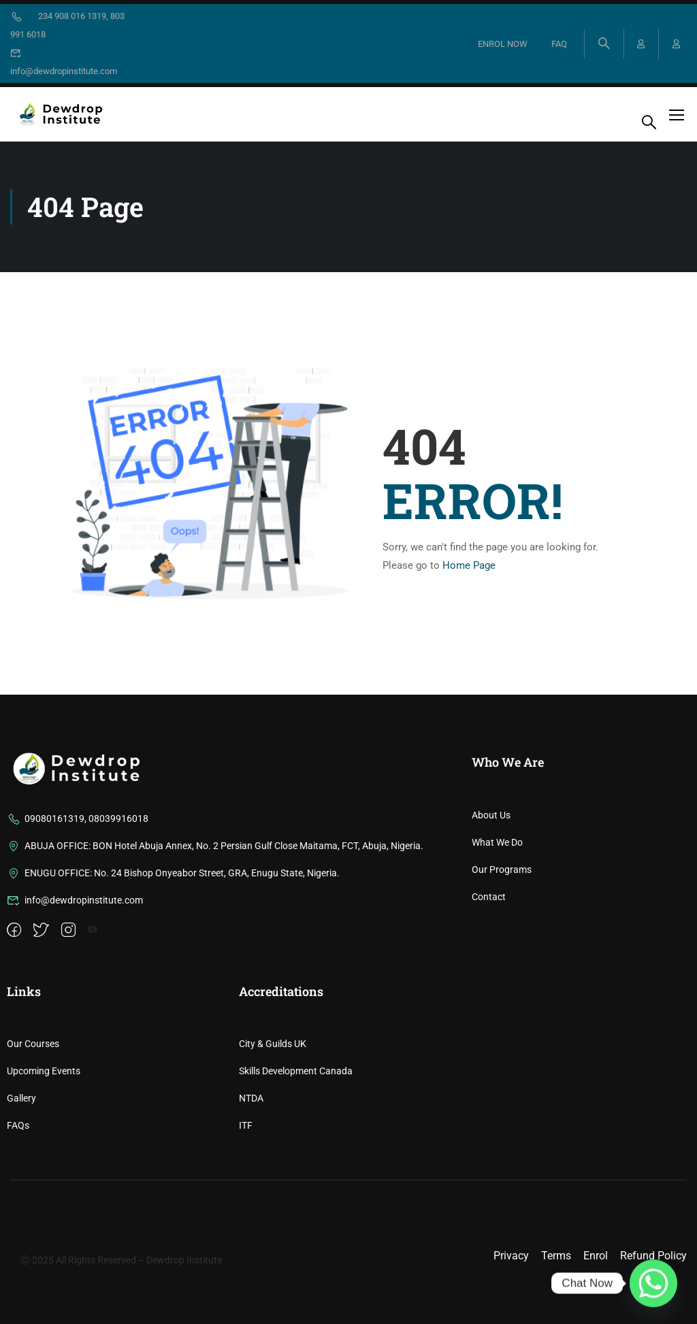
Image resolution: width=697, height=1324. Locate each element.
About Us (491, 955)
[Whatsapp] (653, 1283)
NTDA (251, 1239)
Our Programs (502, 1010)
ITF (246, 1266)
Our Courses (33, 1185)
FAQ (558, 44)
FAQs (18, 1266)
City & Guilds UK (272, 1185)
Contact (489, 1037)
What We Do (497, 983)
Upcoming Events (43, 1212)
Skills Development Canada (296, 1212)
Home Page (469, 565)
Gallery (21, 1239)
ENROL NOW (502, 44)
